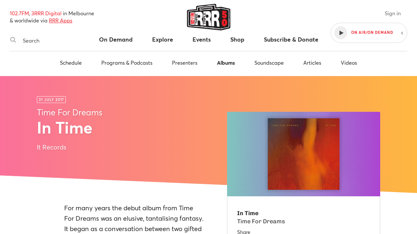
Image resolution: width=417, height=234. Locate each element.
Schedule (71, 62)
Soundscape (269, 62)
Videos (349, 62)
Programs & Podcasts (126, 62)
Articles (312, 62)
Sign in (393, 13)
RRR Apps (60, 20)
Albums (226, 62)
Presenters (184, 62)
